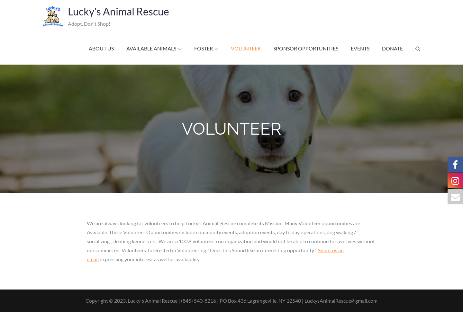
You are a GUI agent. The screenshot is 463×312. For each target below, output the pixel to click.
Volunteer (246, 48)
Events (360, 48)
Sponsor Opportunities (305, 48)
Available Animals (154, 48)
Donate (392, 48)
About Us (101, 48)
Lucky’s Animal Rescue (117, 11)
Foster (206, 48)
